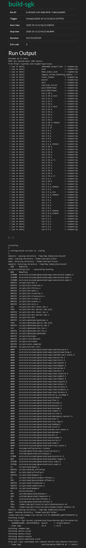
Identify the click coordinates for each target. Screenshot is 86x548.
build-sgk (21, 4)
